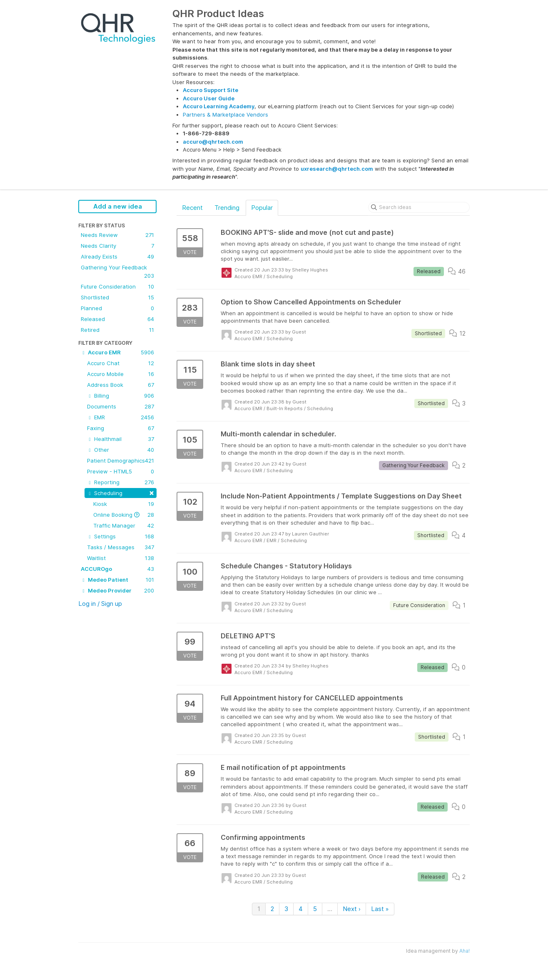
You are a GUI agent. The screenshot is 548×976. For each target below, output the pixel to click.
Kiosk (123, 504)
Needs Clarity (117, 246)
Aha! (464, 951)
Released (117, 319)
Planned (117, 308)
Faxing (120, 428)
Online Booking (123, 514)
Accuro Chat (120, 363)
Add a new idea (117, 206)
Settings (120, 536)
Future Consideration (117, 286)
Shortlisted (117, 297)
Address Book (120, 385)
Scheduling (120, 492)
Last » (380, 909)
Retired (117, 330)
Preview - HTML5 (120, 471)
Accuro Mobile (120, 374)
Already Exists (117, 256)
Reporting (120, 482)
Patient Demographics (120, 460)
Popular (262, 208)
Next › (352, 909)
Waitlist (120, 558)
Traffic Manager (123, 525)
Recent (192, 208)
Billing (120, 395)
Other (120, 450)
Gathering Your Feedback (117, 272)
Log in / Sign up (100, 604)
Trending (226, 208)
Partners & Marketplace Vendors (225, 114)
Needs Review (117, 235)
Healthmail (120, 439)
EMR (120, 417)
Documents (120, 406)
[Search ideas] (419, 207)
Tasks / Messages (120, 547)
